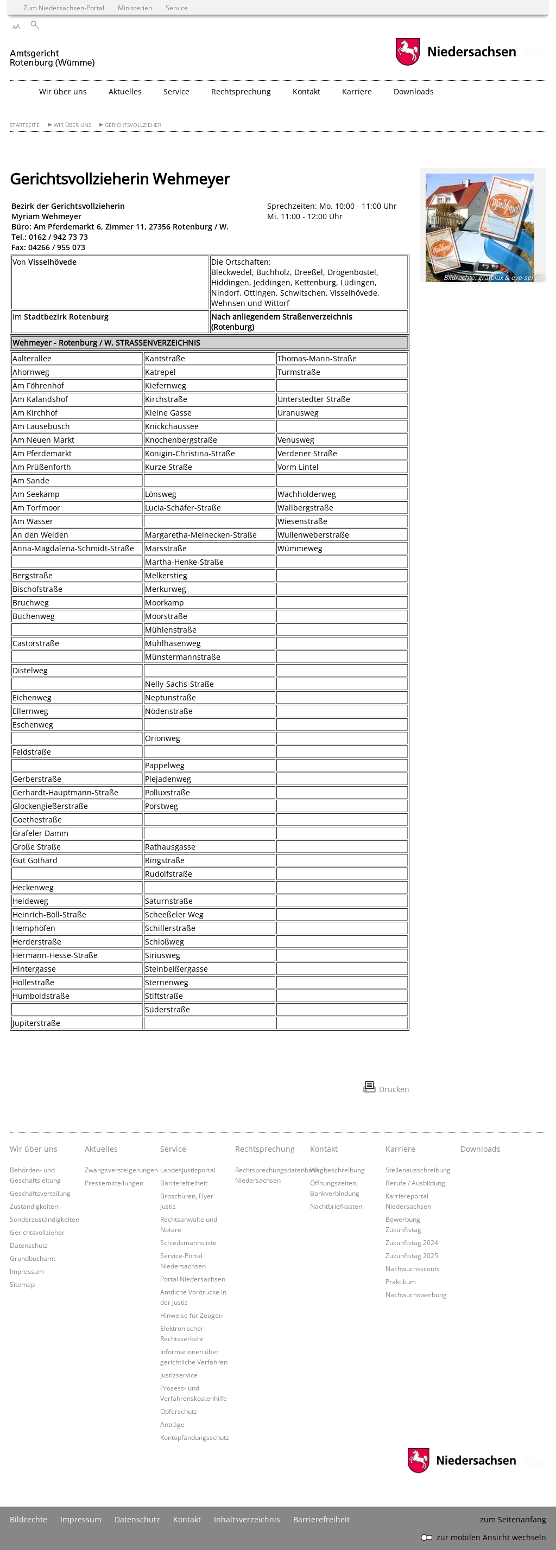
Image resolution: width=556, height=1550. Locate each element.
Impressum (27, 1271)
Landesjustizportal (188, 1169)
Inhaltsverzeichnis (247, 1519)
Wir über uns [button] (63, 91)
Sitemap (22, 1284)
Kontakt (187, 1519)
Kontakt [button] (306, 91)
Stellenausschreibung (418, 1169)
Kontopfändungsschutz (194, 1437)
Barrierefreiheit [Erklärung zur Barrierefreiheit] (321, 1519)
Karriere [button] (357, 91)
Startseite (25, 125)
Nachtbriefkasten (336, 1206)
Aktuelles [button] (125, 91)
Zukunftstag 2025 (412, 1255)
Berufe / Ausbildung (415, 1182)
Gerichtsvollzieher (133, 125)
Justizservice (179, 1374)
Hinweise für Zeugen (191, 1315)
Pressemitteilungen (114, 1182)
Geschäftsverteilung (40, 1193)
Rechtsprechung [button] (241, 91)
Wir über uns (72, 125)
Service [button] (176, 91)
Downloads (414, 91)
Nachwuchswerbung (416, 1294)
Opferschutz (178, 1411)
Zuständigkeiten (34, 1206)
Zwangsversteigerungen (121, 1169)
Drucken (394, 1089)
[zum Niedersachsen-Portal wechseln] (455, 64)
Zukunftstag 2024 (412, 1242)
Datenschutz (29, 1245)
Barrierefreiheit (183, 1182)
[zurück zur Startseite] (53, 53)
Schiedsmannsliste (188, 1242)
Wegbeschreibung (337, 1169)
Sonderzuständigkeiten (44, 1219)
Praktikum (401, 1281)
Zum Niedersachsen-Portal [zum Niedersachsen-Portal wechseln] (63, 7)
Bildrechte (28, 1519)
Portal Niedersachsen (192, 1278)
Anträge (172, 1424)
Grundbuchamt (32, 1258)
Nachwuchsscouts (413, 1268)
